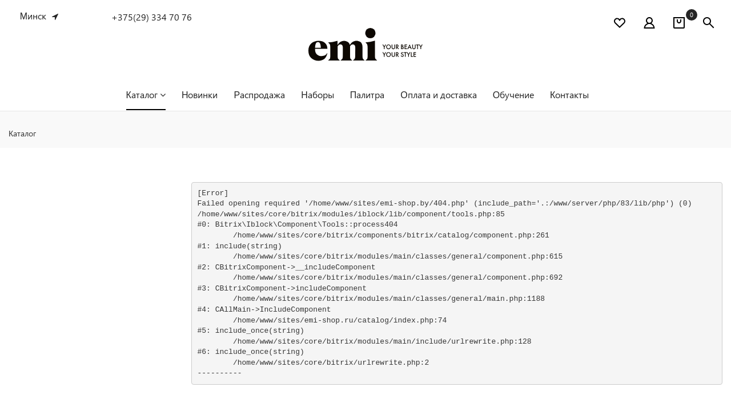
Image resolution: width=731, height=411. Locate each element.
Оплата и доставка (438, 94)
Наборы (317, 94)
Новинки (200, 94)
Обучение (513, 94)
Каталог (146, 94)
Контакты (569, 94)
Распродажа (259, 94)
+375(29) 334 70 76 (151, 17)
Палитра (367, 94)
